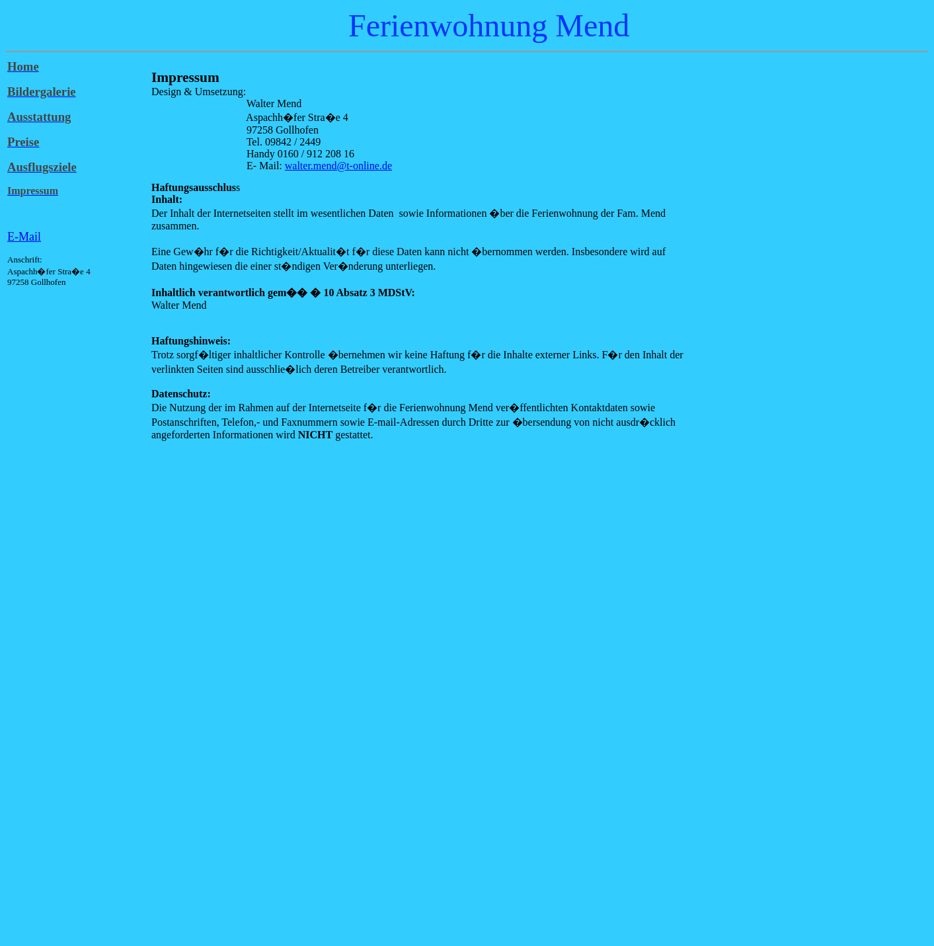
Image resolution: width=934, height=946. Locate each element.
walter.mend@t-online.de (338, 165)
